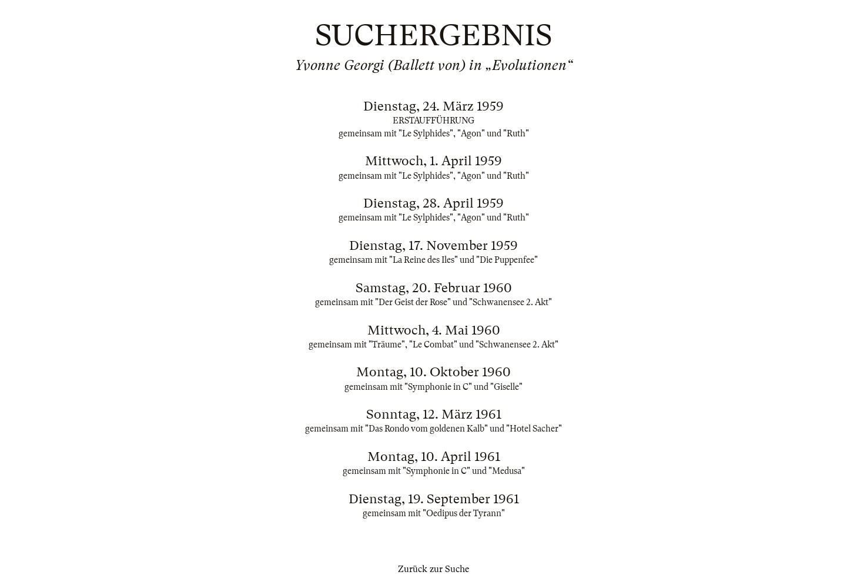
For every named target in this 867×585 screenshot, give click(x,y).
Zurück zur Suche (433, 569)
